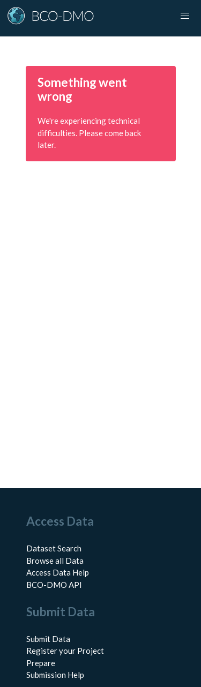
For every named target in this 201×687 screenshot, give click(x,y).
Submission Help (55, 674)
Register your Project (65, 650)
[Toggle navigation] (185, 16)
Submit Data (48, 639)
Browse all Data (55, 560)
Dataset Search (53, 548)
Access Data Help (57, 572)
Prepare (40, 663)
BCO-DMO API (54, 584)
